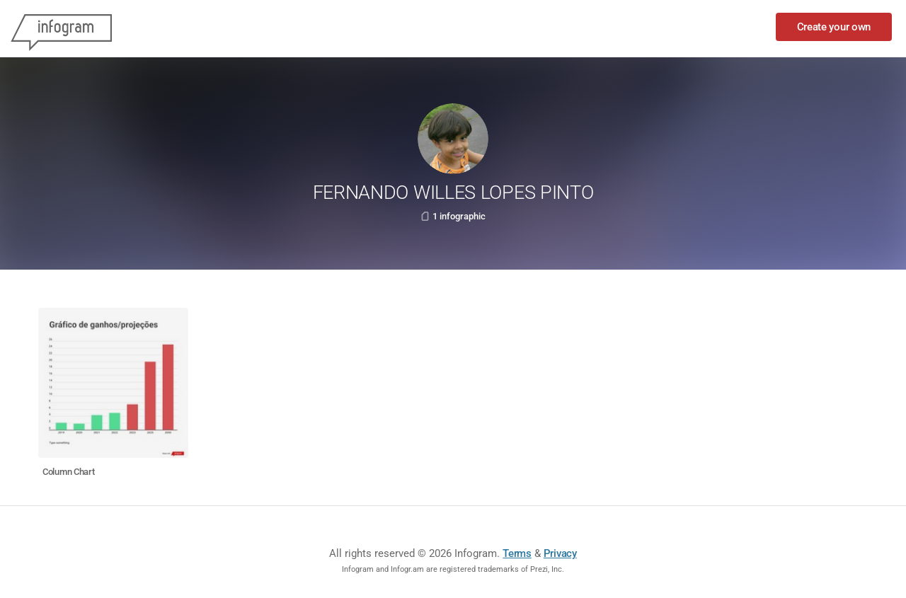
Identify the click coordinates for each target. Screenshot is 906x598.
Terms (517, 553)
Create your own (834, 27)
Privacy (560, 553)
